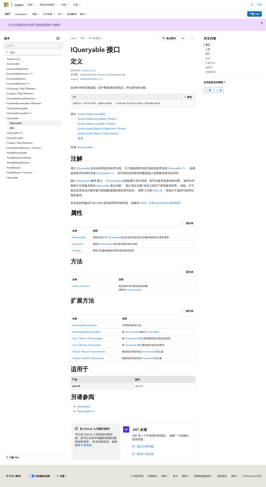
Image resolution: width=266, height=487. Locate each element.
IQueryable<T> (177, 168)
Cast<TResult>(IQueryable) (86, 345)
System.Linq (88, 70)
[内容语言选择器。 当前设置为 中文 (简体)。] (13, 476)
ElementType (79, 237)
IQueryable (83, 168)
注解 (207, 49)
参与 (175, 476)
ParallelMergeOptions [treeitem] (18, 162)
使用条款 (222, 476)
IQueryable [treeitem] (16, 123)
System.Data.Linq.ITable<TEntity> (97, 118)
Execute (157, 190)
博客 (163, 476)
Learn (74, 38)
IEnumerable (85, 147)
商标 (233, 476)
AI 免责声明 (137, 476)
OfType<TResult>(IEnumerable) (88, 351)
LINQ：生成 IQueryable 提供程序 (160, 203)
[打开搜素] (252, 5)
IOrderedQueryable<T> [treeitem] (19, 113)
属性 (207, 53)
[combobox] (33, 45)
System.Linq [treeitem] (13, 59)
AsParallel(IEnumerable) (84, 325)
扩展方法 (210, 62)
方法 (207, 58)
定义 (207, 44)
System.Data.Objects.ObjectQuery (98, 133)
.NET (82, 38)
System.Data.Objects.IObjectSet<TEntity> (102, 128)
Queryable (83, 406)
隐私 (184, 476)
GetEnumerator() (81, 286)
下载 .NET (254, 14)
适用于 (209, 67)
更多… (81, 138)
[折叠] (58, 38)
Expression (77, 243)
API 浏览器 (94, 38)
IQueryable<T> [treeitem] (15, 133)
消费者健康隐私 (201, 476)
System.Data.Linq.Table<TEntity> (97, 123)
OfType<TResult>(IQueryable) (88, 358)
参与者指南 (85, 445)
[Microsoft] (6, 4)
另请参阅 (210, 72)
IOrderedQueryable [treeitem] (17, 108)
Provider (76, 250)
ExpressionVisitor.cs (90, 78)
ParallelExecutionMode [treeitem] (19, 157)
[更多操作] (192, 38)
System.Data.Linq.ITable (91, 114)
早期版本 (152, 476)
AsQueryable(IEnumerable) (86, 331)
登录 (259, 4)
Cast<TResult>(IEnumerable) (87, 338)
